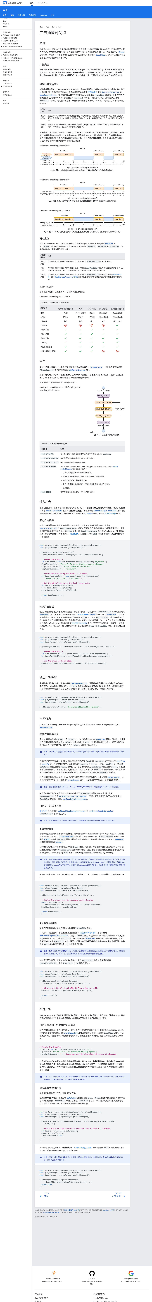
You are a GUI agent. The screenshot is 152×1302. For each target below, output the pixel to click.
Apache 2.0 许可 (108, 1210)
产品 (47, 27)
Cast (15, 3)
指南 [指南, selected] (12, 15)
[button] (15, 35)
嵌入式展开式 (83, 614)
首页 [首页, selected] (31, 3)
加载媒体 (74, 534)
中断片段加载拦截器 (82, 1148)
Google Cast (43, 3)
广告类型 (92, 92)
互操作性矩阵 (110, 513)
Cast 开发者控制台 (42, 1298)
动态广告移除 (59, 1160)
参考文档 (21, 15)
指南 (59, 27)
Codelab (43, 15)
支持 (52, 15)
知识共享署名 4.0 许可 (71, 1210)
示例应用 (32, 15)
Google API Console (100, 1298)
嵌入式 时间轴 (66, 277)
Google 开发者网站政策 (51, 1212)
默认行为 (43, 811)
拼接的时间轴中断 (87, 933)
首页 (5, 10)
